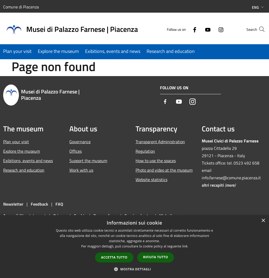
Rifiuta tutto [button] (155, 257)
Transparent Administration (160, 141)
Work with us (81, 170)
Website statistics (151, 179)
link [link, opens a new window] (185, 246)
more (230, 185)
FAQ (59, 204)
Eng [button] (258, 7)
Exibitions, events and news (28, 160)
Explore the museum (21, 151)
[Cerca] (259, 29)
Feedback (40, 204)
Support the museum (88, 160)
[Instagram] (210, 29)
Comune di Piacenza (21, 7)
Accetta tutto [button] (114, 257)
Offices (75, 151)
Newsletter (13, 204)
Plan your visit (16, 141)
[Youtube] (197, 29)
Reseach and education (23, 170)
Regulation (145, 151)
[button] (134, 269)
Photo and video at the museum (164, 170)
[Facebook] (184, 29)
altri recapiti (213, 185)
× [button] (263, 221)
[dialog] (134, 246)
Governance (80, 141)
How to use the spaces (156, 160)
